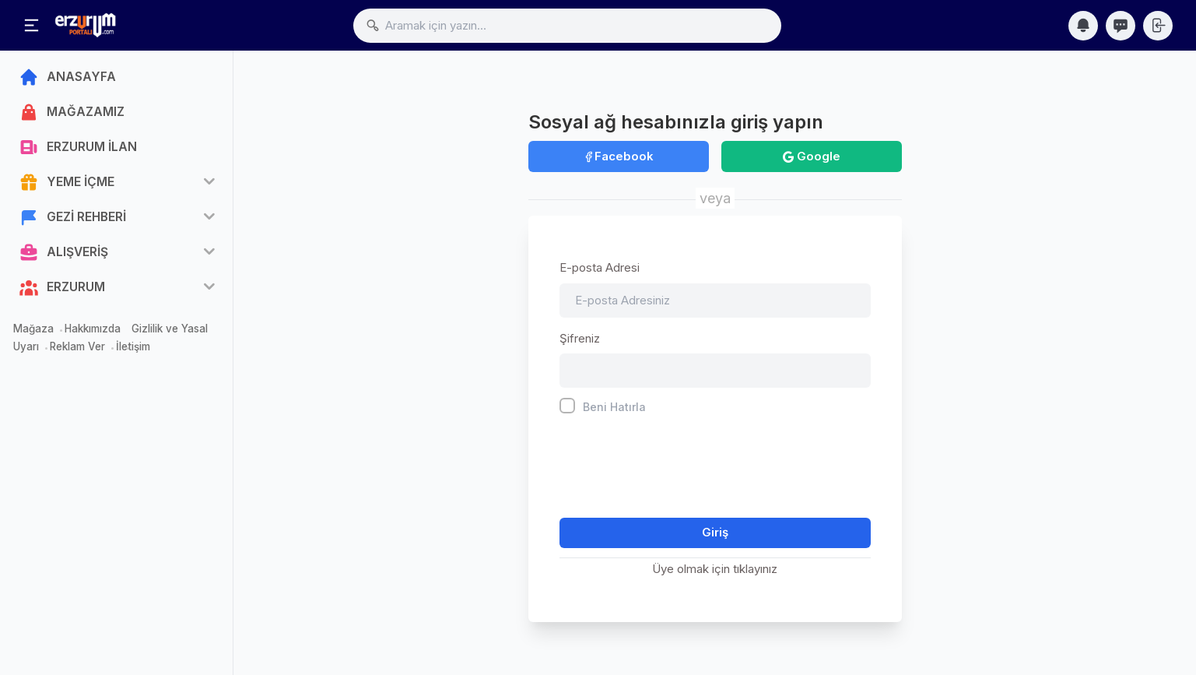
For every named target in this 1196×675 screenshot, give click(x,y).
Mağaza (33, 328)
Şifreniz (579, 338)
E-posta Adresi (599, 267)
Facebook (618, 156)
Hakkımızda (93, 328)
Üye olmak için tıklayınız (714, 568)
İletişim (133, 346)
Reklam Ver (77, 346)
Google (811, 156)
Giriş (715, 532)
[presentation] (677, 462)
